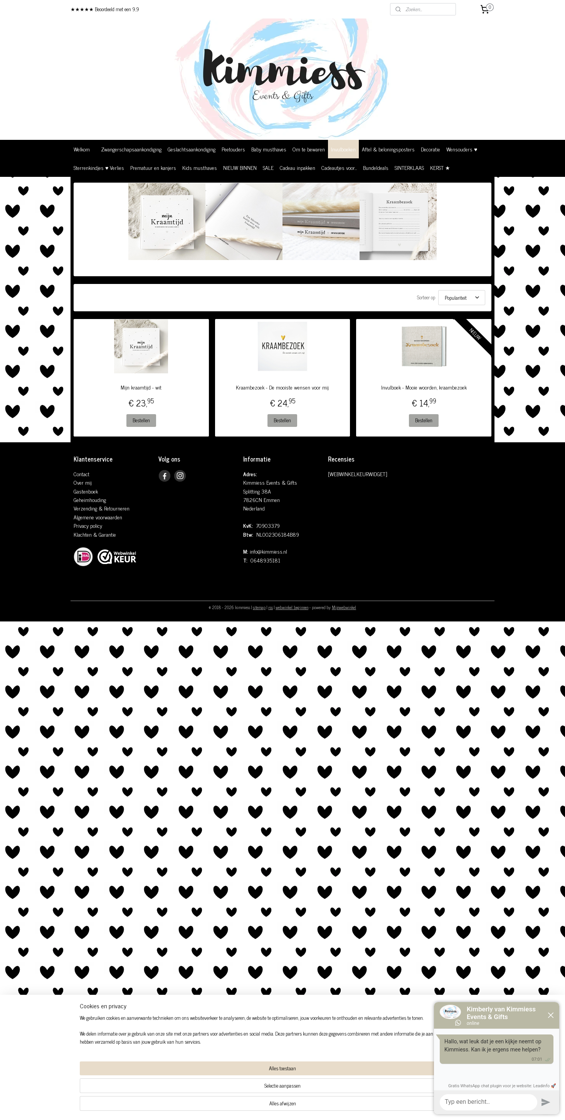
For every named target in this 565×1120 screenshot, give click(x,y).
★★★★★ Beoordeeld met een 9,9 (105, 9)
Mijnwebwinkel (344, 607)
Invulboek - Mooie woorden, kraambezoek (424, 387)
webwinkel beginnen (292, 607)
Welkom (82, 148)
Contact (81, 473)
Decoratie (430, 148)
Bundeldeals (375, 167)
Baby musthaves (268, 148)
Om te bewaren (309, 148)
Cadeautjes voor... (339, 167)
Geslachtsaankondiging (191, 148)
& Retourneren (113, 508)
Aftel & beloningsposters (388, 148)
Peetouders (233, 148)
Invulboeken (343, 148)
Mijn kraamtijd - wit (141, 387)
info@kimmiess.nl (268, 551)
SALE (268, 167)
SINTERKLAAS (409, 167)
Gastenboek (86, 491)
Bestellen (141, 420)
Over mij (83, 482)
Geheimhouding (90, 499)
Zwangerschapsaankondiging (131, 148)
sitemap (259, 607)
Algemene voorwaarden (98, 516)
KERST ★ (440, 167)
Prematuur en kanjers (153, 167)
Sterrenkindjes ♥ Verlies (99, 167)
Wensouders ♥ (461, 148)
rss (270, 607)
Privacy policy (88, 525)
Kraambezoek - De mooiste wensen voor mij (282, 387)
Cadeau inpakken (297, 167)
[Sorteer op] (462, 297)
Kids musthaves (199, 167)
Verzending (85, 508)
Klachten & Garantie (95, 534)
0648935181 (265, 560)
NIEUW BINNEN (240, 167)
